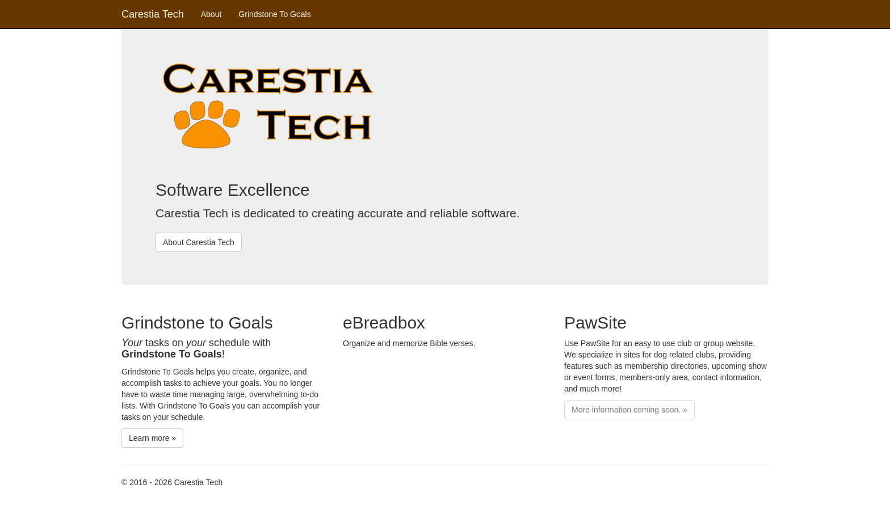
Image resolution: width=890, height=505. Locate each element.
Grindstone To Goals (274, 14)
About (211, 14)
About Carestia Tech (198, 242)
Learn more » (152, 438)
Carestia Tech (152, 14)
